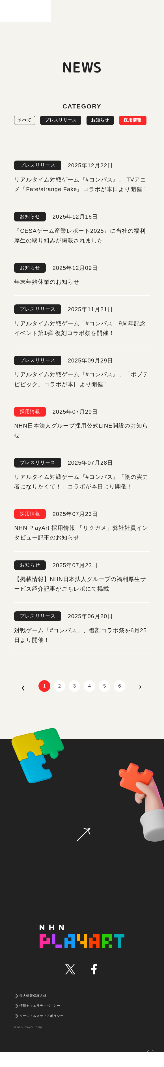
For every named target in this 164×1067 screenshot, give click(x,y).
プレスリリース (73, 120)
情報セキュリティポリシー (40, 1020)
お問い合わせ (83, 849)
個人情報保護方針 (33, 1010)
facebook (94, 984)
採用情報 (31, 137)
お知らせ (121, 120)
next (153, 702)
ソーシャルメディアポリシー (42, 1030)
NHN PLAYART (82, 951)
